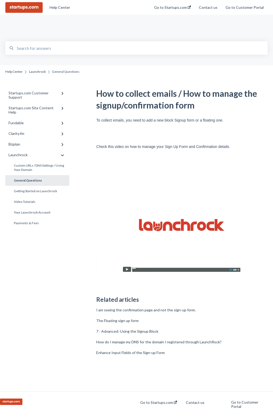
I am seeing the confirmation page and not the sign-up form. (146, 310)
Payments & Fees (26, 223)
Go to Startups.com (158, 402)
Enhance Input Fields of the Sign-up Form (130, 352)
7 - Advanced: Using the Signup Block (127, 331)
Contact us (195, 402)
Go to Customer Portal (244, 404)
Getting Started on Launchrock (35, 191)
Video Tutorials (24, 202)
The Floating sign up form (117, 320)
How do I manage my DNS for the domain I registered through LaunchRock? (159, 342)
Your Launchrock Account (32, 212)
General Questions (28, 180)
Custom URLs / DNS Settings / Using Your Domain (39, 167)
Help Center (60, 7)
